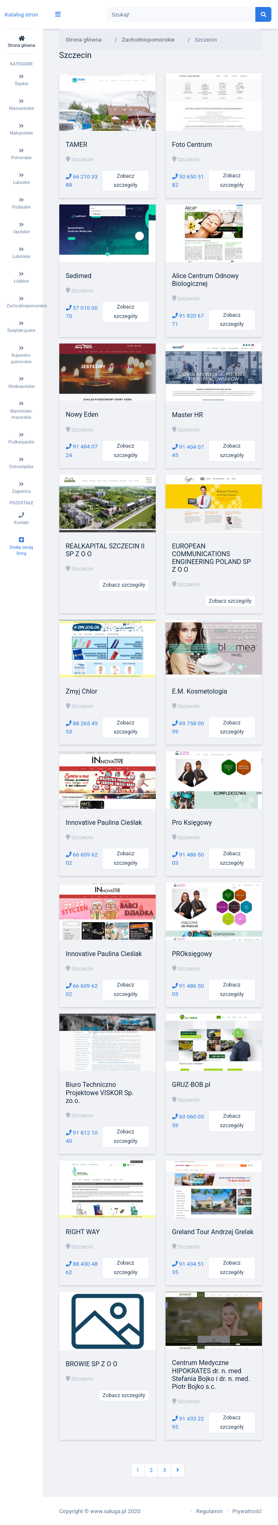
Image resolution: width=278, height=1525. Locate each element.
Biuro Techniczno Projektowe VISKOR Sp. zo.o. (100, 1092)
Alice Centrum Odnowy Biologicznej (205, 280)
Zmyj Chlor (82, 691)
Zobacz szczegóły (125, 180)
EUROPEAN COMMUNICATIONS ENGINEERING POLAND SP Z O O (211, 558)
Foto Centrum (192, 145)
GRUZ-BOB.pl (191, 1085)
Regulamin (209, 1511)
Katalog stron (21, 14)
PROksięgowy (192, 954)
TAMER (76, 145)
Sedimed (78, 276)
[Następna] (178, 1470)
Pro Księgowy (192, 822)
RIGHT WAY (83, 1232)
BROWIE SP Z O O (92, 1364)
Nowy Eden (82, 414)
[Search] (181, 14)
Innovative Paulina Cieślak (104, 822)
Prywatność (247, 1511)
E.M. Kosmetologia (199, 691)
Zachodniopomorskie (148, 39)
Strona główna (84, 39)
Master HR (187, 415)
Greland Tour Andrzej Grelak (213, 1232)
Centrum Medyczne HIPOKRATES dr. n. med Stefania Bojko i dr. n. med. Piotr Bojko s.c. (211, 1374)
